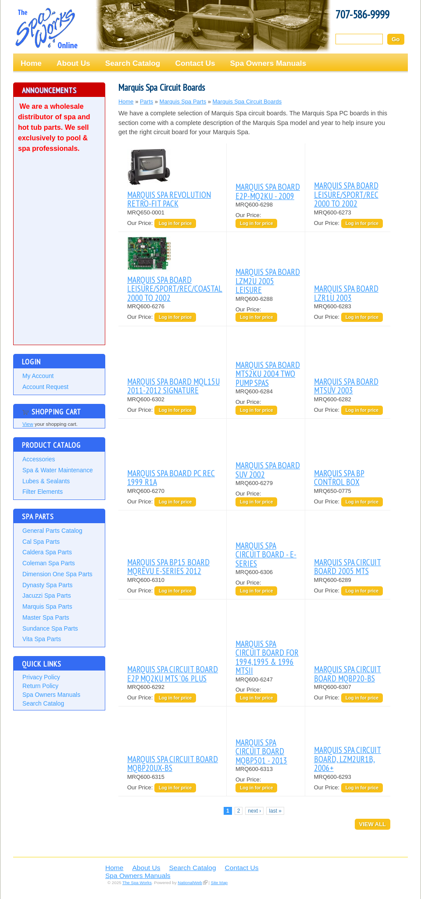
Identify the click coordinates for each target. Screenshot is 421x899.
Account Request (45, 386)
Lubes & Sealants (46, 481)
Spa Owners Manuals (268, 63)
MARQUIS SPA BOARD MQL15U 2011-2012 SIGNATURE (173, 386)
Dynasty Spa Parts (47, 585)
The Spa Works (46, 28)
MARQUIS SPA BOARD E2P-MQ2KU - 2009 (267, 191)
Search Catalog (133, 63)
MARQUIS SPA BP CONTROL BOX (339, 477)
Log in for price (175, 223)
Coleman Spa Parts (48, 563)
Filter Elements (42, 491)
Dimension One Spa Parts (57, 574)
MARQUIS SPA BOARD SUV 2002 (267, 469)
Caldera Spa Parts (47, 552)
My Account (38, 375)
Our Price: (140, 223)
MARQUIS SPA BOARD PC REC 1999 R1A (171, 477)
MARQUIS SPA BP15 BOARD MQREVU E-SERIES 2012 (168, 566)
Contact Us (195, 63)
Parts (146, 101)
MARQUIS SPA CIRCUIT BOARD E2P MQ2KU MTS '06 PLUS (172, 673)
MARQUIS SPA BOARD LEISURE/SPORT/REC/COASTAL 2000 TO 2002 (174, 288)
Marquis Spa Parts (47, 606)
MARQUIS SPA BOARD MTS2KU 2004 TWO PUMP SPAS (267, 373)
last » (275, 811)
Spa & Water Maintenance (57, 470)
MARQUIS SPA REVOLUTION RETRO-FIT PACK (169, 199)
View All (372, 824)
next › (254, 811)
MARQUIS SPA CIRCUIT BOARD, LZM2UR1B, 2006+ (347, 758)
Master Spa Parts (45, 617)
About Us (73, 63)
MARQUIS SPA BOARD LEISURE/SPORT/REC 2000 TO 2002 (346, 194)
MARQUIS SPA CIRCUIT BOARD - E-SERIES (265, 554)
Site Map (219, 882)
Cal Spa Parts (41, 541)
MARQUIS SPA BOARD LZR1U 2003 (346, 293)
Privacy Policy (41, 677)
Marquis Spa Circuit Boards (247, 101)
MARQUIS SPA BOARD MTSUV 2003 (346, 386)
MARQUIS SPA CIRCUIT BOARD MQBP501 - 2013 (261, 751)
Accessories (38, 459)
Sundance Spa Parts (50, 628)
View (27, 424)
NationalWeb (190, 882)
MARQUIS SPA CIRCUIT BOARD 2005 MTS (347, 566)
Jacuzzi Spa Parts (46, 595)
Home (31, 63)
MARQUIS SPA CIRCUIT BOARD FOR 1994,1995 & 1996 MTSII (267, 657)
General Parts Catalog (52, 530)
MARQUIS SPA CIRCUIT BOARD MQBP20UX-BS (172, 763)
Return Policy (40, 685)
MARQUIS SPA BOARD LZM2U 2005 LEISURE (267, 280)
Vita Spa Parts (41, 638)
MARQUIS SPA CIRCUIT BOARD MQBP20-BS (347, 673)
